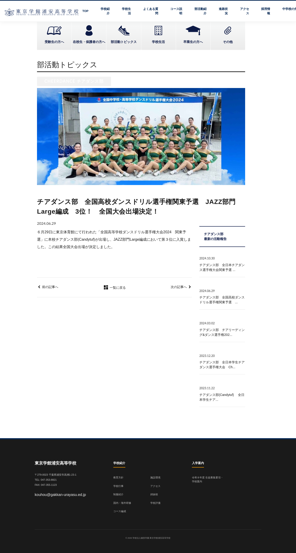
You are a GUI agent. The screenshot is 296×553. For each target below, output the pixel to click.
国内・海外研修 (122, 502)
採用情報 (265, 11)
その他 (228, 42)
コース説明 (176, 11)
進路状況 (223, 11)
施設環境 (155, 477)
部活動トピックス (124, 42)
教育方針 (118, 477)
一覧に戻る (114, 287)
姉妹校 (154, 494)
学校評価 (155, 502)
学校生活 (126, 11)
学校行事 (118, 486)
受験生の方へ (54, 42)
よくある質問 (150, 11)
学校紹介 (105, 11)
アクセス (244, 11)
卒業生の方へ (193, 42)
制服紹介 (118, 494)
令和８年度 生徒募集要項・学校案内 (207, 479)
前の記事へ (50, 287)
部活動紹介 (200, 11)
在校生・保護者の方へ (89, 42)
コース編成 (119, 511)
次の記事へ (179, 287)
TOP (85, 11)
